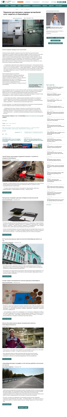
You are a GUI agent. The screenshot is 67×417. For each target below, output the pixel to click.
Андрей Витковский (22, 128)
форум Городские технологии (10, 127)
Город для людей (55, 40)
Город (22, 9)
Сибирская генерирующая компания (22, 127)
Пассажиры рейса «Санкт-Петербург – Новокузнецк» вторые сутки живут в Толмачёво (11, 140)
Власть (17, 9)
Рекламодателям (62, 3)
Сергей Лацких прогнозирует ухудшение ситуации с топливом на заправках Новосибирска (55, 88)
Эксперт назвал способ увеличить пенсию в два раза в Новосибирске (21, 280)
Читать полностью (7, 192)
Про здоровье (51, 37)
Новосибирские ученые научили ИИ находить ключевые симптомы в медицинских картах (54, 193)
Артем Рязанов (8, 160)
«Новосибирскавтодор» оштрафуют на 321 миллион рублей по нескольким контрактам (56, 133)
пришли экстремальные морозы (33, 115)
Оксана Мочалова (8, 199)
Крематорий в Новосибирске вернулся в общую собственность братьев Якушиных (55, 187)
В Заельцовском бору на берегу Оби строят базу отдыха (54, 101)
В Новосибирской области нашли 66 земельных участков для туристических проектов (55, 153)
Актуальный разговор (52, 11)
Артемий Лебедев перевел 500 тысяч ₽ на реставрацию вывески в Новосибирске (55, 200)
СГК (30, 127)
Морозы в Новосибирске (7, 128)
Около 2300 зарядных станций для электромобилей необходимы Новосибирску (35, 85)
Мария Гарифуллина (9, 242)
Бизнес (48, 131)
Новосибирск (8, 125)
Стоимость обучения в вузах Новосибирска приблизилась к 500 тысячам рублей (54, 180)
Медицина (48, 191)
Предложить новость (28, 132)
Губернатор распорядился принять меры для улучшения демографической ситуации (55, 173)
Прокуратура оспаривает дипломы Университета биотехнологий (20, 198)
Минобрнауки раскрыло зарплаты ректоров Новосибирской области (54, 160)
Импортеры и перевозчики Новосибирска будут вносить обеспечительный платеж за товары (55, 113)
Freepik (5, 120)
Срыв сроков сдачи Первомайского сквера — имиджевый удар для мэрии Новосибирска (33, 140)
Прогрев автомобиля (35, 127)
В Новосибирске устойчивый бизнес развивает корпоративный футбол (54, 147)
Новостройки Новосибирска (55, 43)
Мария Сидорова (15, 128)
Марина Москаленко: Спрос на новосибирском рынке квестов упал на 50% (54, 28)
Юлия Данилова (18, 18)
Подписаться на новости (37, 132)
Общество (28, 9)
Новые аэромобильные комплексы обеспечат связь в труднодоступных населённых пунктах (54, 140)
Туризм (52, 151)
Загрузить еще (23, 407)
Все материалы (48, 33)
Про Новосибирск (59, 37)
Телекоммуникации (50, 138)
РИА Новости (10, 315)
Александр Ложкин (29, 128)
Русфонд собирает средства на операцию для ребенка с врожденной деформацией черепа (55, 166)
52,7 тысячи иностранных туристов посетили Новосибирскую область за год (55, 107)
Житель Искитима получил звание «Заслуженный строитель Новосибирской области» (55, 126)
